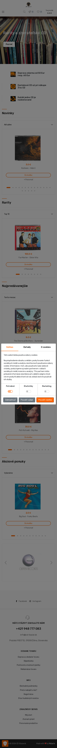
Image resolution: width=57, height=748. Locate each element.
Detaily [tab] (27, 347)
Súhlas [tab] (9, 347)
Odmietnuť (10, 400)
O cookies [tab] (46, 347)
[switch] (28, 391)
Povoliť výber (27, 400)
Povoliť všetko (45, 400)
